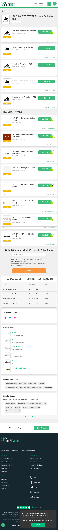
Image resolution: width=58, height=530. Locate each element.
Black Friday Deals (35, 459)
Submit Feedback (41, 428)
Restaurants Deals (6, 465)
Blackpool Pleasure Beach (13, 411)
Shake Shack (21, 403)
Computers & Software (12, 387)
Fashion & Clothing (17, 11)
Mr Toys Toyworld (41, 403)
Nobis (24, 407)
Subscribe (29, 271)
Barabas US (52, 244)
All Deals (4, 471)
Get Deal (47, 48)
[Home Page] (3, 11)
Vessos (14, 332)
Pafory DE (53, 161)
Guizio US (53, 194)
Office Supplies (48, 387)
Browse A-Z (29, 417)
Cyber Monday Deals (36, 465)
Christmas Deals (35, 468)
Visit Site (16, 22)
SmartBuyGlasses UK (50, 211)
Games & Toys (32, 383)
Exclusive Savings (6, 459)
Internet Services (37, 387)
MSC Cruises (30, 403)
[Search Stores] (49, 4)
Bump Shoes (15, 361)
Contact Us (4, 482)
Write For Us (5, 485)
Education (41, 383)
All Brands (4, 468)
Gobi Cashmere (51, 227)
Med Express (16, 347)
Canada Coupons (16, 450)
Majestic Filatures (10, 403)
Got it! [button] (38, 525)
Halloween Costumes (34, 407)
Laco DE (53, 144)
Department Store (25, 387)
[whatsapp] (24, 318)
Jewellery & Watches (11, 383)
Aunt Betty (17, 407)
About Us (4, 479)
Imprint (3, 488)
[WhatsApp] (3, 525)
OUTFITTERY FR (28, 11)
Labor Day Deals (35, 462)
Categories (8, 11)
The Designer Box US (50, 128)
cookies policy (35, 520)
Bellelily (14, 339)
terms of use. (47, 520)
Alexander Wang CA (51, 178)
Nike (13, 354)
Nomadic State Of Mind (19, 368)
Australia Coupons (5, 450)
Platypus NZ (9, 407)
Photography (22, 383)
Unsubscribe (14, 261)
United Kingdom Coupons (28, 450)
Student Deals (5, 462)
